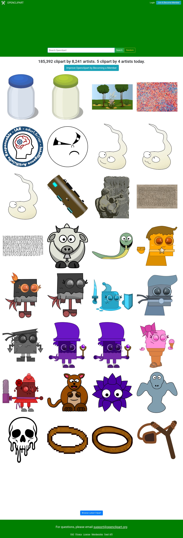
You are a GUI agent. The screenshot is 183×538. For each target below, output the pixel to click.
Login (152, 2)
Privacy (78, 534)
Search (119, 50)
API (111, 534)
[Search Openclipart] (81, 50)
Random (130, 50)
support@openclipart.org (110, 527)
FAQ (72, 534)
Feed (106, 534)
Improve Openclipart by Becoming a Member (91, 67)
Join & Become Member (168, 2)
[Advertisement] (91, 26)
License (86, 534)
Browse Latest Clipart (91, 513)
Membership (97, 534)
